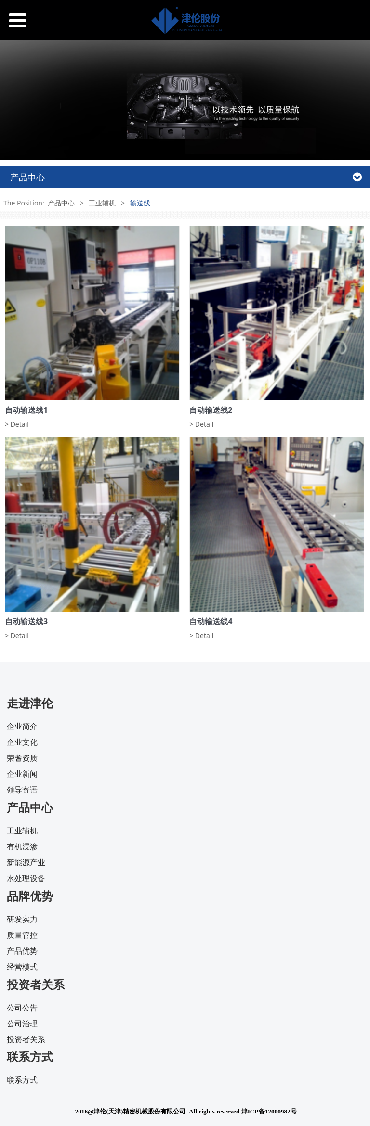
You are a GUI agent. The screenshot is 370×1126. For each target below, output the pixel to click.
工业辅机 (102, 202)
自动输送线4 (210, 621)
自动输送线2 (210, 410)
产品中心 (61, 202)
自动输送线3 (26, 621)
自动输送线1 (26, 410)
